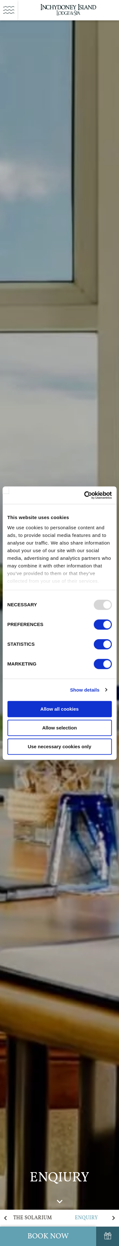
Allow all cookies (59, 709)
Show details (85, 690)
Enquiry (86, 1217)
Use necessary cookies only (59, 746)
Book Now (48, 1236)
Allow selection (59, 727)
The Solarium (32, 1217)
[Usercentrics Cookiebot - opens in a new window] (85, 495)
